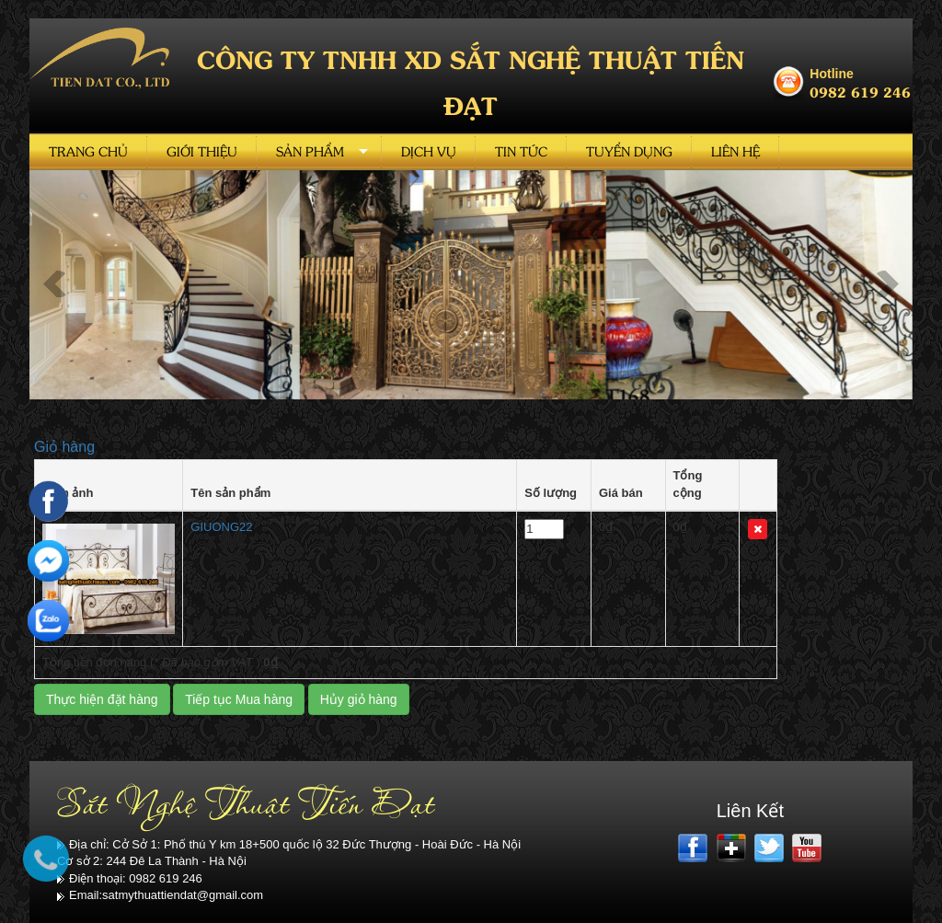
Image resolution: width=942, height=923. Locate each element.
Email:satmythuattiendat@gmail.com (160, 895)
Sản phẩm (310, 151)
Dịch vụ (428, 151)
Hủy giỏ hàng (358, 699)
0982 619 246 (860, 91)
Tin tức (521, 151)
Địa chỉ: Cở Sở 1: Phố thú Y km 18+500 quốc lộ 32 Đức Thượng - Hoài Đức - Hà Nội (289, 844)
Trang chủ (88, 151)
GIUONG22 (221, 527)
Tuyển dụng (629, 151)
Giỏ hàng (64, 447)
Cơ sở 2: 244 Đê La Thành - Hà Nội (152, 861)
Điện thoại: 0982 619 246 (129, 878)
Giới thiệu (202, 151)
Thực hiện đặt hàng (102, 699)
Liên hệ (735, 151)
